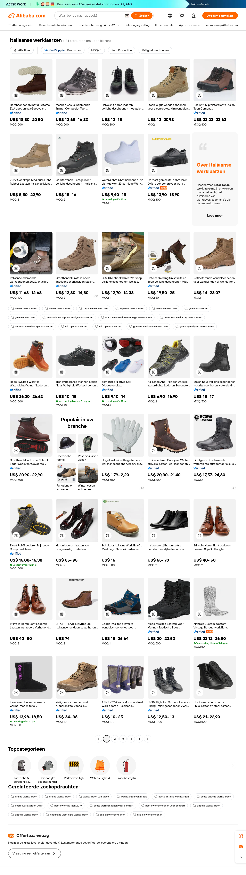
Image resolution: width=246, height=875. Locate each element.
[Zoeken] (142, 15)
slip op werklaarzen (74, 326)
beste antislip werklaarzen (171, 796)
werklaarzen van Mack (94, 796)
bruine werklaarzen (24, 796)
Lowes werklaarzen (24, 308)
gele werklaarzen (196, 308)
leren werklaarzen (164, 308)
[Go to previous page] (98, 738)
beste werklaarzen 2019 (26, 805)
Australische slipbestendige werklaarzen (67, 317)
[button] (127, 15)
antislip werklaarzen (206, 805)
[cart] (182, 16)
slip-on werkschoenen (110, 814)
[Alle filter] (22, 50)
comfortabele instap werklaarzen (181, 317)
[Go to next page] (147, 738)
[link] (240, 836)
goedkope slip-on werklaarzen (148, 326)
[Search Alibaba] (90, 15)
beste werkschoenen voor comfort (111, 805)
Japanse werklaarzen (93, 308)
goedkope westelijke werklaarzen (67, 814)
